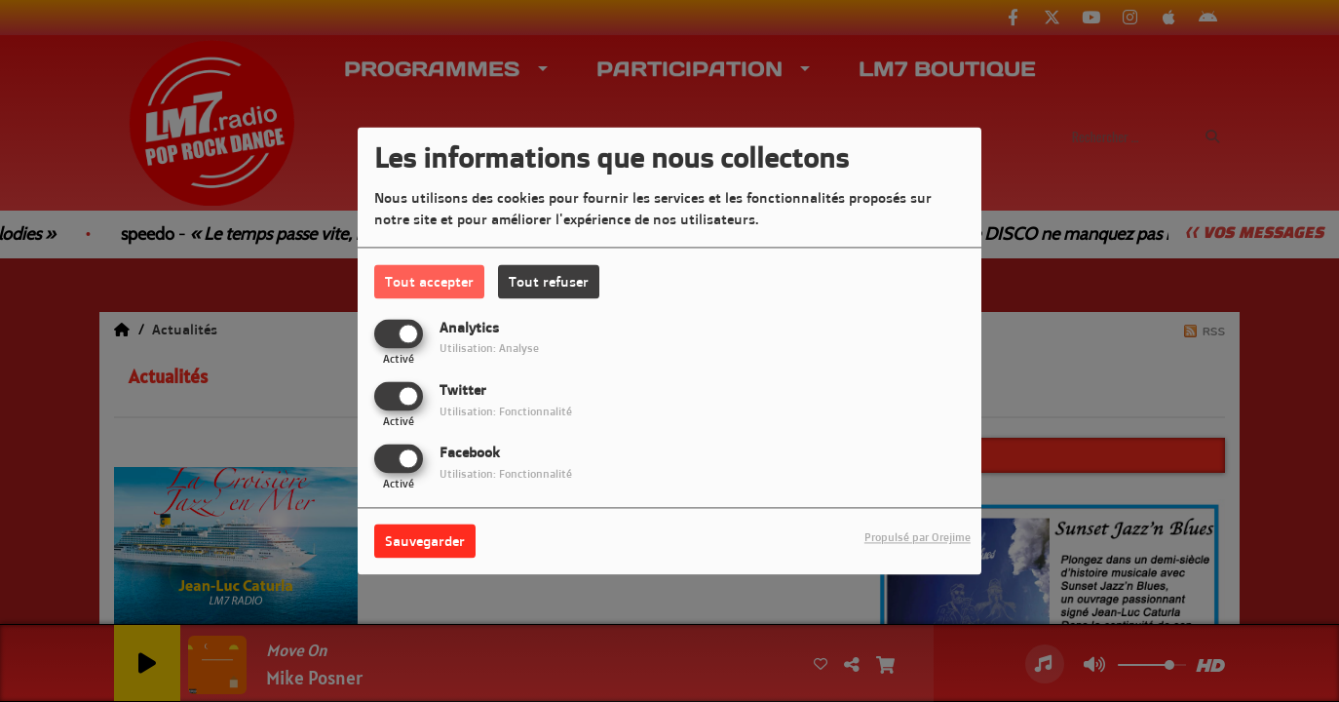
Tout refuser (549, 281)
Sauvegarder (425, 541)
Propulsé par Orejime (917, 538)
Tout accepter (429, 281)
